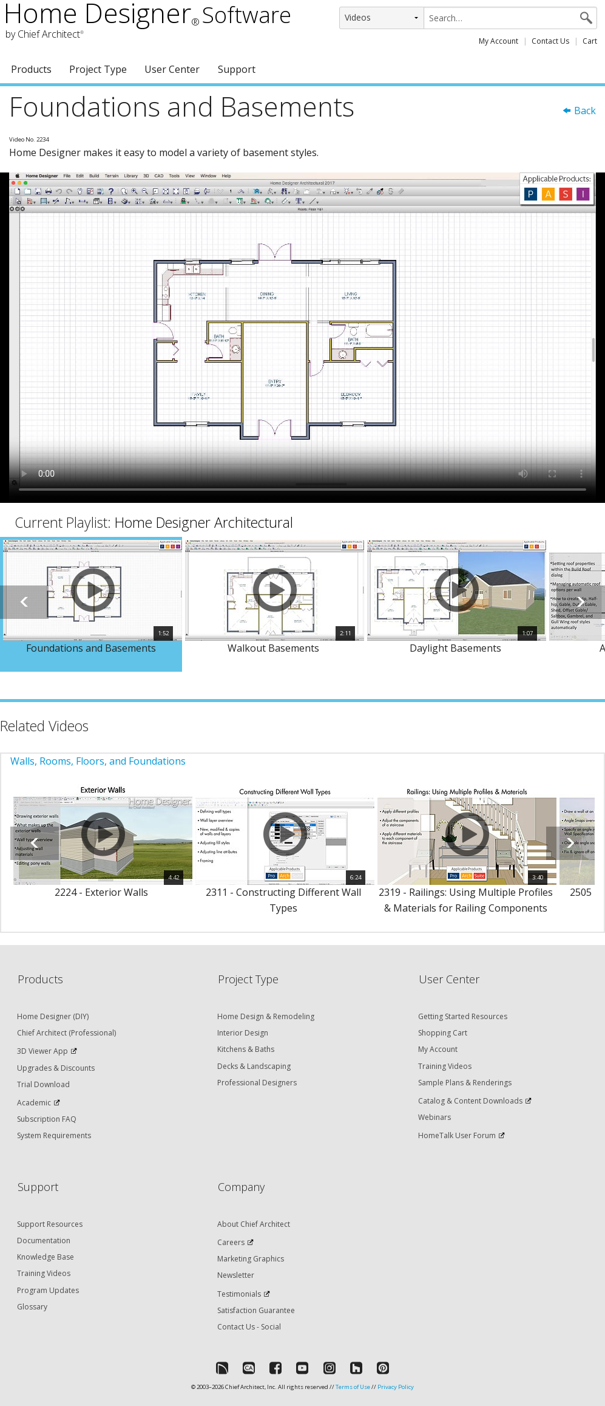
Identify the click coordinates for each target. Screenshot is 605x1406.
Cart (590, 41)
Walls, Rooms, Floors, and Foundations (98, 761)
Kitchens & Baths (245, 1049)
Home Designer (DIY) (53, 1016)
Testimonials (239, 1294)
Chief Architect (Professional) (66, 1033)
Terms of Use (353, 1387)
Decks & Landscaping (254, 1066)
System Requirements (54, 1135)
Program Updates (48, 1290)
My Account (498, 41)
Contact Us (550, 41)
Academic (34, 1102)
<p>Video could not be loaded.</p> (302, 337)
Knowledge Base (45, 1257)
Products (31, 69)
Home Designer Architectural (204, 522)
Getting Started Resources (462, 1016)
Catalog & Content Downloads (470, 1101)
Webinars (434, 1117)
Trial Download (43, 1084)
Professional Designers (257, 1082)
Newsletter (235, 1275)
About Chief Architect (253, 1224)
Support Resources (50, 1224)
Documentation (43, 1240)
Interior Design (242, 1033)
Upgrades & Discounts (56, 1068)
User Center (172, 69)
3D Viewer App (42, 1051)
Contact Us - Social (249, 1327)
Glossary (32, 1307)
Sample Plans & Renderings (465, 1082)
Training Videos (444, 1066)
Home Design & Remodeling (265, 1016)
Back (579, 110)
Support (236, 69)
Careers (231, 1242)
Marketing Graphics (250, 1259)
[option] (91, 604)
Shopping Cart (442, 1033)
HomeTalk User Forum (457, 1135)
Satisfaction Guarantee (256, 1310)
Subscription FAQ (46, 1119)
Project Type (98, 69)
